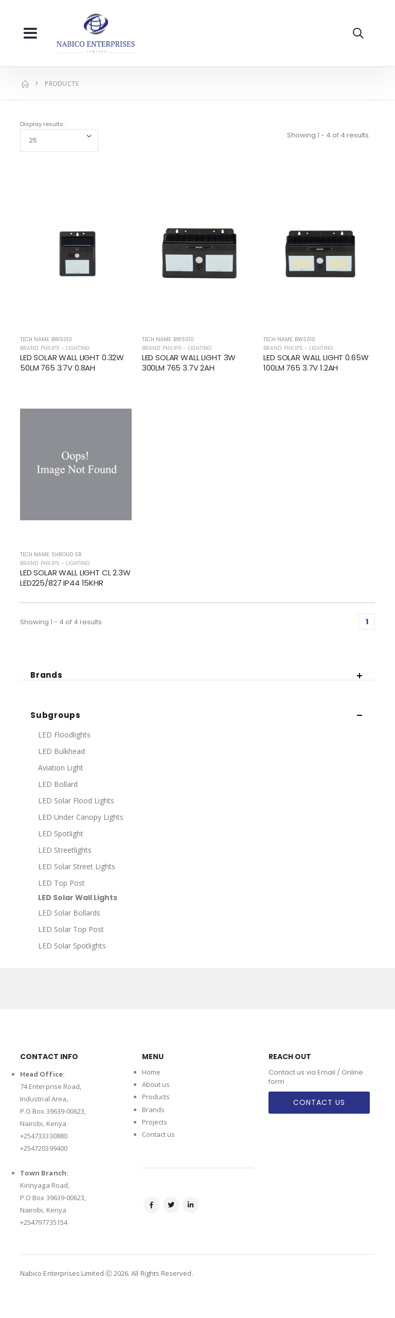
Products (156, 1096)
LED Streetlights (65, 850)
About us (156, 1084)
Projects (155, 1122)
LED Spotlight (60, 833)
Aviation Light (60, 767)
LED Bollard (58, 784)
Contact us (158, 1134)
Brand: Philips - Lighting (55, 348)
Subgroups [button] (55, 715)
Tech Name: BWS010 (46, 339)
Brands (153, 1109)
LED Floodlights (64, 735)
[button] (358, 33)
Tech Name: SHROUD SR (51, 554)
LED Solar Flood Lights (76, 800)
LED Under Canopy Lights (80, 817)
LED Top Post (61, 883)
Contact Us (319, 1102)
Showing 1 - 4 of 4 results (328, 135)
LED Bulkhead (61, 751)
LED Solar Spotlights (72, 946)
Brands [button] (46, 675)
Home (151, 1072)
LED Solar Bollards (69, 913)
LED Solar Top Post (71, 929)
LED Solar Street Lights (76, 866)
